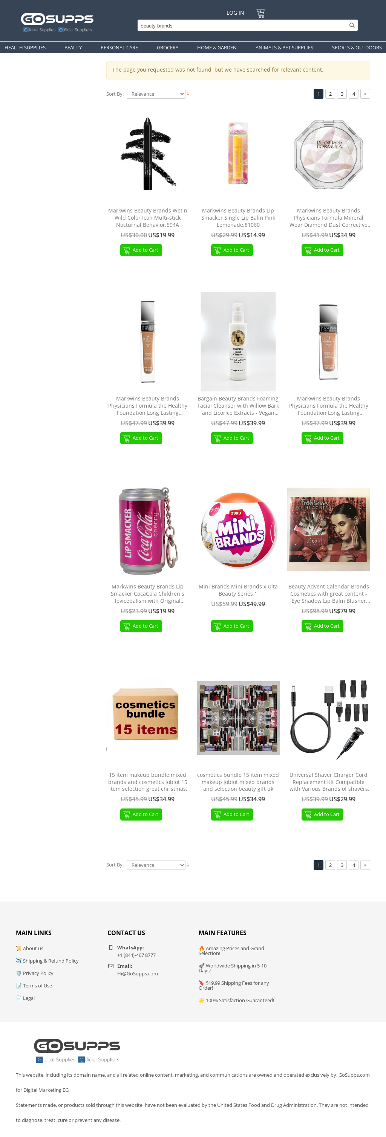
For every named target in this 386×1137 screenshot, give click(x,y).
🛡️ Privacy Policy (35, 973)
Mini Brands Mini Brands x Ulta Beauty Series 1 (238, 590)
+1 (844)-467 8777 (136, 955)
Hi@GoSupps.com (137, 973)
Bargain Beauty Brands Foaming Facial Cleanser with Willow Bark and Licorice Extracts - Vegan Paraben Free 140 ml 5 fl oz (238, 406)
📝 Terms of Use (34, 985)
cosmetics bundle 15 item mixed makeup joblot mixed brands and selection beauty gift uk (238, 782)
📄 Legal (25, 998)
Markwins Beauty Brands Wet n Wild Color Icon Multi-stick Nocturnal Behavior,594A (147, 217)
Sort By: (115, 94)
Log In (235, 12)
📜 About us (29, 948)
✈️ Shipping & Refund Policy (47, 960)
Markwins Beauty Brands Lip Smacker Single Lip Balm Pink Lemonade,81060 (238, 217)
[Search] (246, 25)
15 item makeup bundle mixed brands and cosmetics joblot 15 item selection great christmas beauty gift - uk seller (147, 782)
